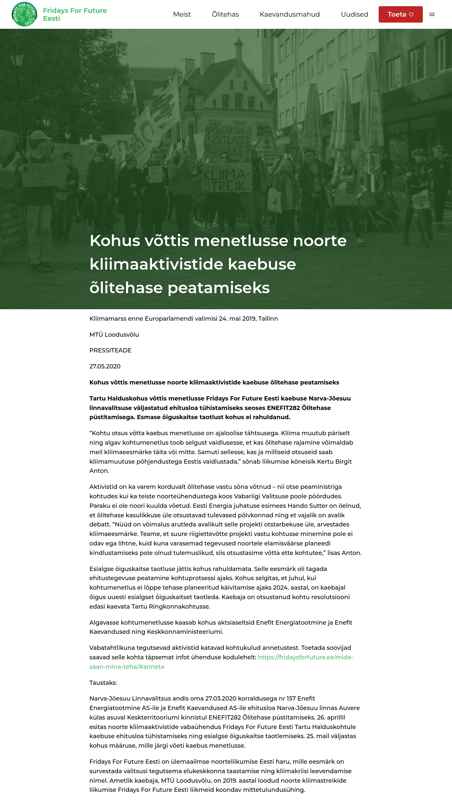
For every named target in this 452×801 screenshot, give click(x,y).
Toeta (397, 14)
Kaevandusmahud (290, 14)
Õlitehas (225, 14)
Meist (182, 14)
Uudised (354, 14)
